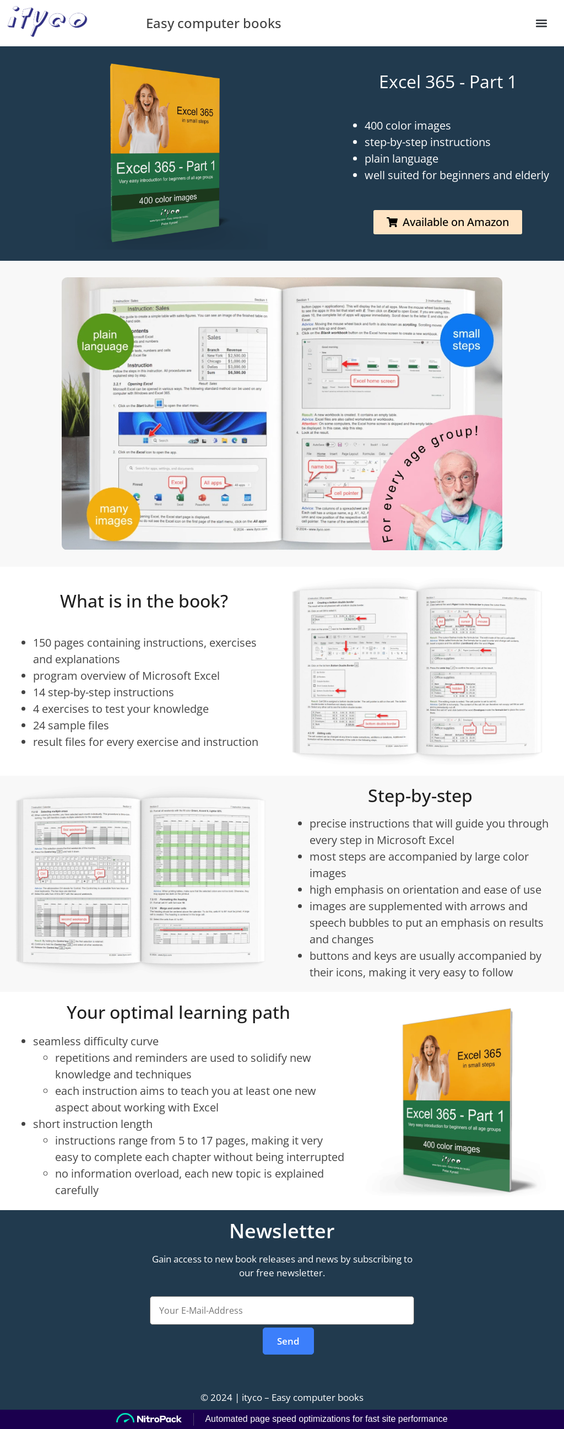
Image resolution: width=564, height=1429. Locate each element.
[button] (542, 23)
